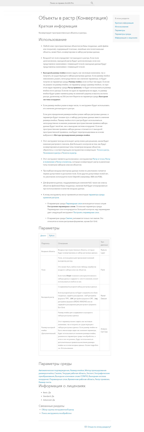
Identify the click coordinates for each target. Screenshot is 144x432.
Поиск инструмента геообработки (56, 414)
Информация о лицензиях (126, 38)
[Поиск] (92, 3)
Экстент (90, 374)
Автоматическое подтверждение (54, 371)
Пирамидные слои (74, 203)
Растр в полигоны (63, 162)
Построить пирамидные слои (86, 212)
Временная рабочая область (81, 380)
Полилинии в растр (51, 153)
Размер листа (45, 383)
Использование (121, 27)
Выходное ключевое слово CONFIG (71, 377)
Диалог (43, 236)
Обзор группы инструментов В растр (58, 410)
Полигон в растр (69, 153)
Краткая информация (124, 23)
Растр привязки (102, 380)
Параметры (120, 30)
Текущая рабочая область (74, 374)
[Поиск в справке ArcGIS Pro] (70, 3)
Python (51, 236)
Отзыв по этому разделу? (99, 427)
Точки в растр (103, 150)
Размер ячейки (77, 371)
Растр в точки (98, 159)
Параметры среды (123, 34)
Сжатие (69, 218)
